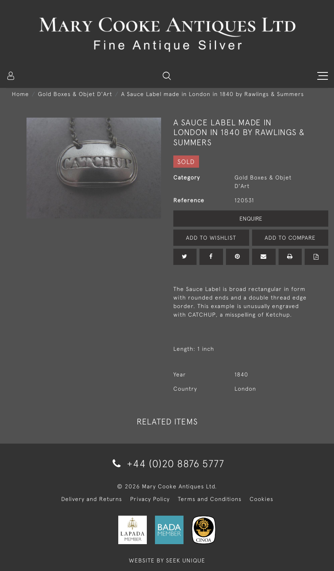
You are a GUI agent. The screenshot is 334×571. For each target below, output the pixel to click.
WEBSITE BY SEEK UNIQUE (167, 560)
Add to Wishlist (211, 237)
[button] (167, 76)
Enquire (250, 218)
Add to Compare (290, 237)
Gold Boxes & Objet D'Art (75, 94)
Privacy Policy (150, 499)
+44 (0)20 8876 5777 (167, 463)
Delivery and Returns (91, 499)
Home (20, 94)
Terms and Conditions (209, 499)
